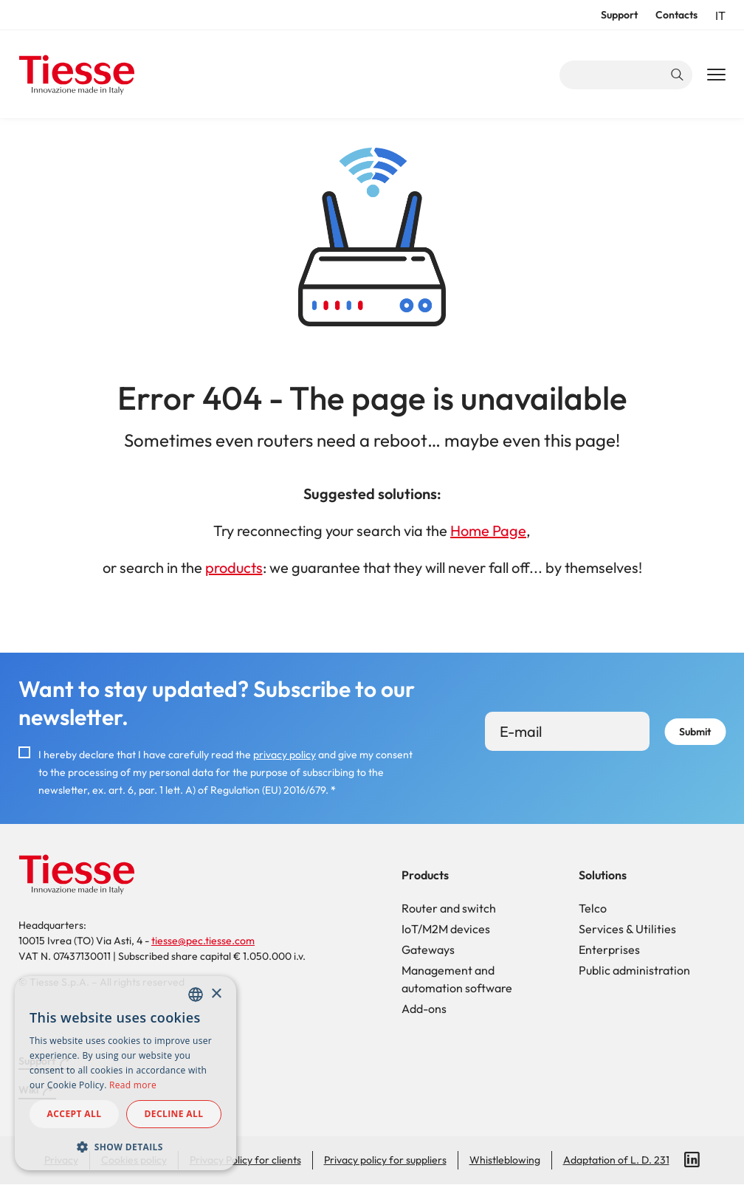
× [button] (215, 994)
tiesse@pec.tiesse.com (203, 940)
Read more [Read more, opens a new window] (132, 1085)
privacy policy (284, 754)
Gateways (428, 949)
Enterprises (609, 949)
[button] (125, 1146)
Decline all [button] (174, 1113)
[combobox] (195, 994)
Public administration (634, 970)
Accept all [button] (74, 1113)
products (234, 567)
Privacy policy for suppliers (385, 1160)
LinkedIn (692, 1160)
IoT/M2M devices (446, 928)
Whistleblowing (504, 1160)
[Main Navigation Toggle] (716, 75)
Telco (593, 908)
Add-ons (424, 1008)
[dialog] (125, 1073)
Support (619, 14)
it (720, 15)
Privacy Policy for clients (245, 1160)
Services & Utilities (627, 928)
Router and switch (449, 908)
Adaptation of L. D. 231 (616, 1160)
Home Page (488, 530)
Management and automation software (457, 979)
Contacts (676, 14)
